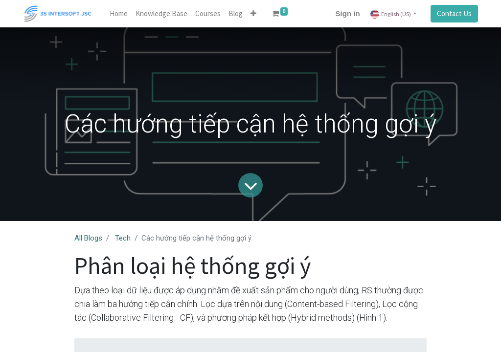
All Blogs (88, 238)
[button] (253, 13)
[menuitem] (119, 13)
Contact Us (454, 13)
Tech (123, 238)
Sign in (348, 13)
